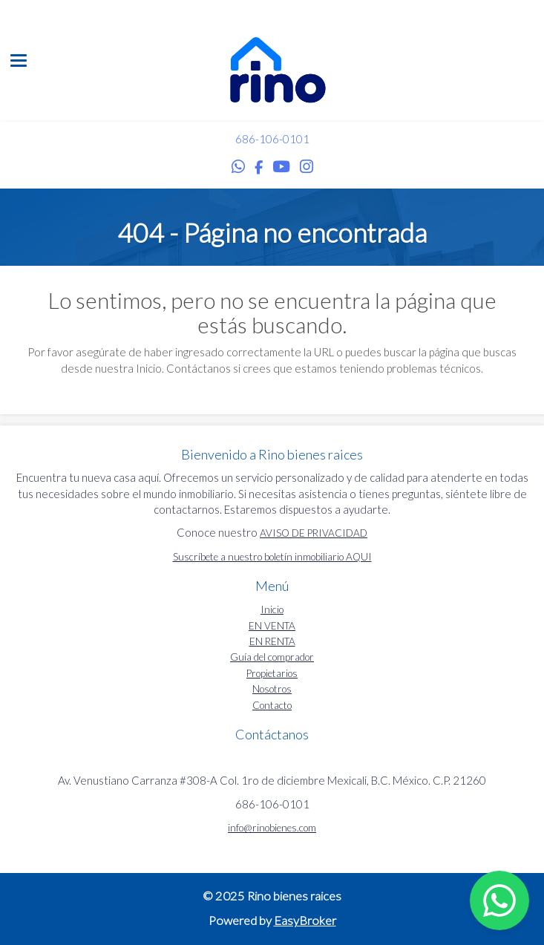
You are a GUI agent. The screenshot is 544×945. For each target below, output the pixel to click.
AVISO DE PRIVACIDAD (313, 533)
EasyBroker (305, 920)
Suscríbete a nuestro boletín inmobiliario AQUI (272, 557)
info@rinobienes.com (272, 828)
